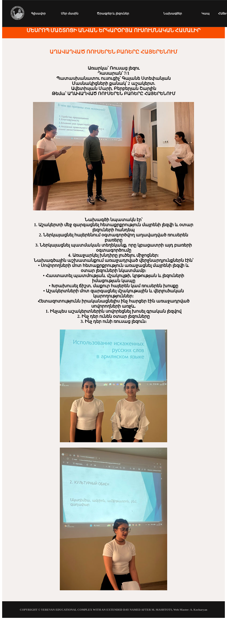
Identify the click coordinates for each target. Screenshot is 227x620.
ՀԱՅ (221, 13)
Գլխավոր (38, 13)
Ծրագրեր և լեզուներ (113, 13)
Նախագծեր (172, 13)
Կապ (206, 13)
